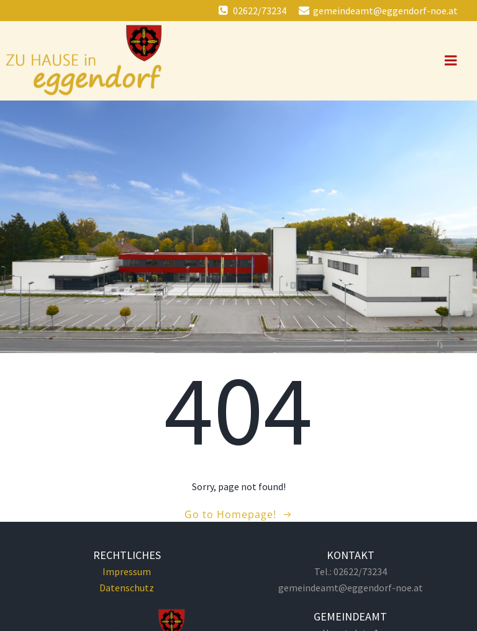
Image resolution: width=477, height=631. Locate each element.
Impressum (126, 571)
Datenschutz (126, 587)
